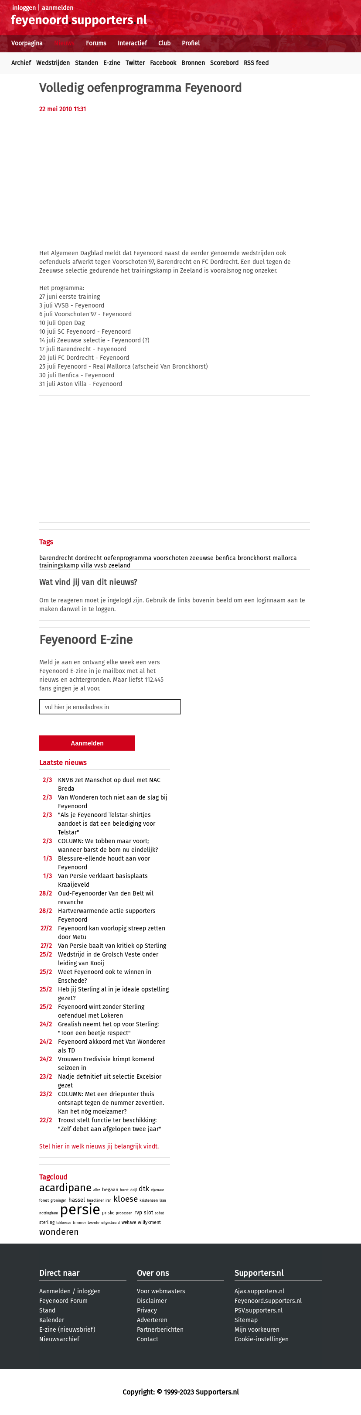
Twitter (135, 63)
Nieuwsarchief (59, 1339)
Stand (47, 1310)
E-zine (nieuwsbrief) (67, 1329)
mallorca (284, 558)
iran (109, 1201)
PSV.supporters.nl (259, 1310)
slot (148, 1213)
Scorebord (224, 63)
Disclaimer (152, 1301)
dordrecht (88, 558)
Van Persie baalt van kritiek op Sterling (112, 946)
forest (44, 1201)
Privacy (147, 1310)
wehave (129, 1222)
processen (124, 1213)
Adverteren (152, 1320)
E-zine (111, 63)
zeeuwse (202, 558)
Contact (147, 1339)
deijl (133, 1190)
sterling (46, 1222)
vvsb (100, 565)
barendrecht (56, 558)
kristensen (149, 1200)
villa (86, 565)
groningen (59, 1201)
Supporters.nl (259, 1273)
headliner (95, 1200)
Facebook (163, 63)
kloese (125, 1199)
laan (163, 1201)
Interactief (132, 43)
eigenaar (157, 1190)
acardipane (65, 1188)
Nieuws (64, 43)
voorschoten (170, 558)
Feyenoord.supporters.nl (268, 1301)
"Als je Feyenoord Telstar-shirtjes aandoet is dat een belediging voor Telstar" (106, 823)
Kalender (51, 1320)
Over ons (153, 1273)
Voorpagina (27, 43)
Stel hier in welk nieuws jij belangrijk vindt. (99, 1146)
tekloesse (63, 1223)
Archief (21, 63)
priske (108, 1213)
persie (80, 1209)
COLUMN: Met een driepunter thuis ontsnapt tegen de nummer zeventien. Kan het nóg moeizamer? (111, 1102)
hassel (76, 1199)
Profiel (191, 43)
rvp (138, 1213)
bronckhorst (254, 558)
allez (96, 1190)
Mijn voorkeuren (257, 1329)
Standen (86, 63)
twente (93, 1222)
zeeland (119, 565)
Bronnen (193, 63)
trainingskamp (59, 565)
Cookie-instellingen (262, 1339)
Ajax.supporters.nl (259, 1291)
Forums (96, 43)
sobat (159, 1213)
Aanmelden (55, 1291)
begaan (110, 1190)
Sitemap (246, 1320)
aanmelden (57, 8)
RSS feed (256, 63)
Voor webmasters (161, 1291)
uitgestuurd (110, 1223)
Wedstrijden (53, 63)
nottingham (48, 1213)
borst (124, 1190)
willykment (149, 1222)
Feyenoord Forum (63, 1301)
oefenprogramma (128, 558)
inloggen (24, 8)
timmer (79, 1222)
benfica (225, 558)
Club (164, 43)
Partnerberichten (160, 1329)
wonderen (59, 1232)
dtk (144, 1189)
